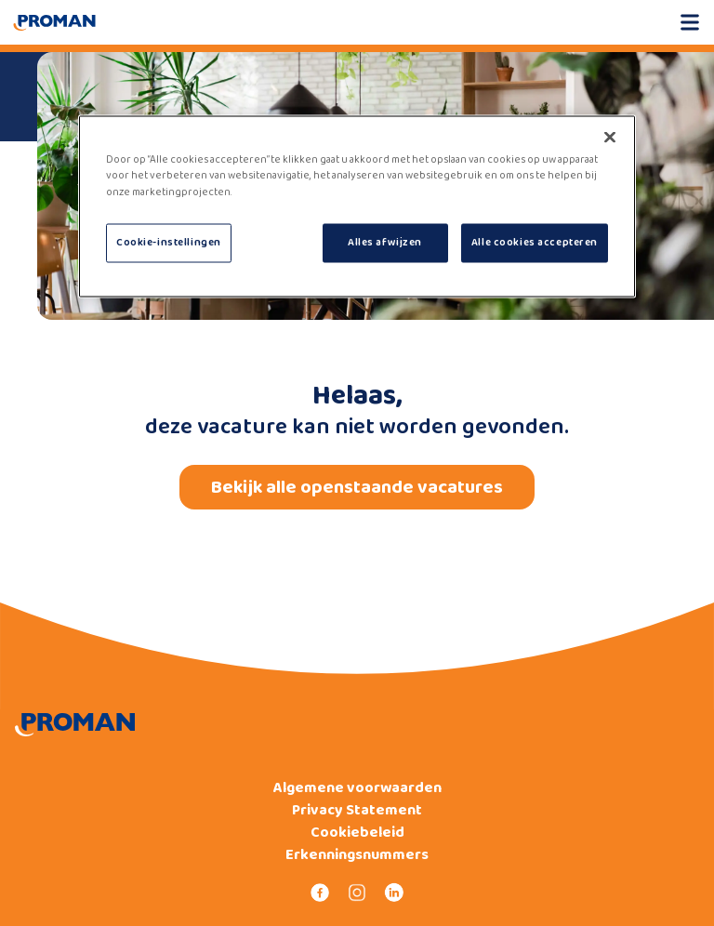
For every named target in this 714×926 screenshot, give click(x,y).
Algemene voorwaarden (357, 788)
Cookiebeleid (357, 833)
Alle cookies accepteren (534, 241)
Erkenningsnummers (357, 855)
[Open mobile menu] (690, 22)
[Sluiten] (609, 137)
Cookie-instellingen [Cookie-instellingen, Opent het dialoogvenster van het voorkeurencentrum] (168, 241)
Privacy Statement (357, 811)
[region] (357, 206)
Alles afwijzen (385, 241)
